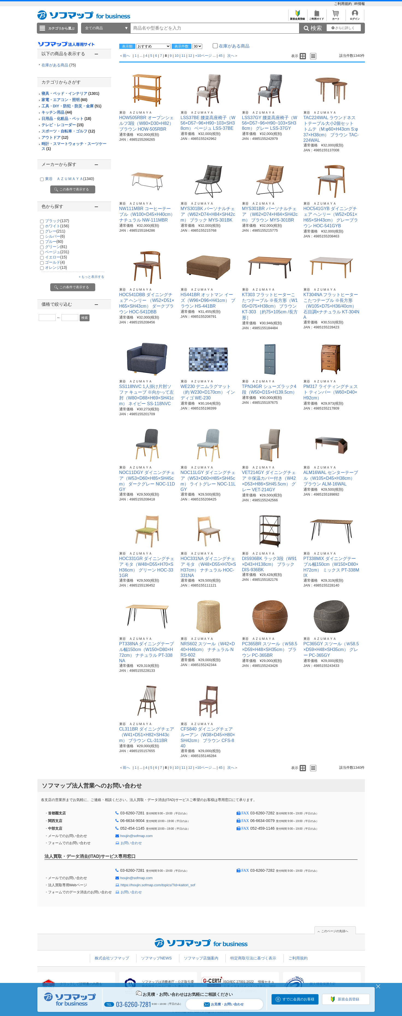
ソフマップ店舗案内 (201, 958)
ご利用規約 (343, 4)
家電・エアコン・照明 (64, 100)
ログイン (355, 17)
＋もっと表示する (91, 277)
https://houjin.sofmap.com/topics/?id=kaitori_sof (158, 885)
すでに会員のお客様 (298, 999)
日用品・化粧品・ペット (66, 118)
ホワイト (57, 226)
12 (190, 56)
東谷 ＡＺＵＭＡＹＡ (69, 178)
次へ (230, 56)
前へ (126, 56)
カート (336, 17)
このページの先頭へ (334, 931)
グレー (55, 231)
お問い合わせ (131, 843)
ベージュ (57, 252)
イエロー (56, 257)
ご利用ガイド (317, 17)
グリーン (56, 247)
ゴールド (55, 262)
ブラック (57, 221)
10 (176, 56)
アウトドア (55, 137)
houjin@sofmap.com (136, 836)
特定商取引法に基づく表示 (253, 958)
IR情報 (359, 4)
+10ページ (203, 56)
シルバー (55, 236)
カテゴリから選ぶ (61, 28)
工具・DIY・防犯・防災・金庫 (71, 106)
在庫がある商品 (58, 65)
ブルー (54, 241)
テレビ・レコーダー (62, 125)
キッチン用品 (56, 112)
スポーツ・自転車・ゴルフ (68, 131)
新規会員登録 (297, 17)
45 (220, 56)
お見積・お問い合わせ (224, 1004)
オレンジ (56, 267)
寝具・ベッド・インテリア (70, 93)
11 (183, 56)
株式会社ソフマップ (112, 958)
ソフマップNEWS (156, 958)
